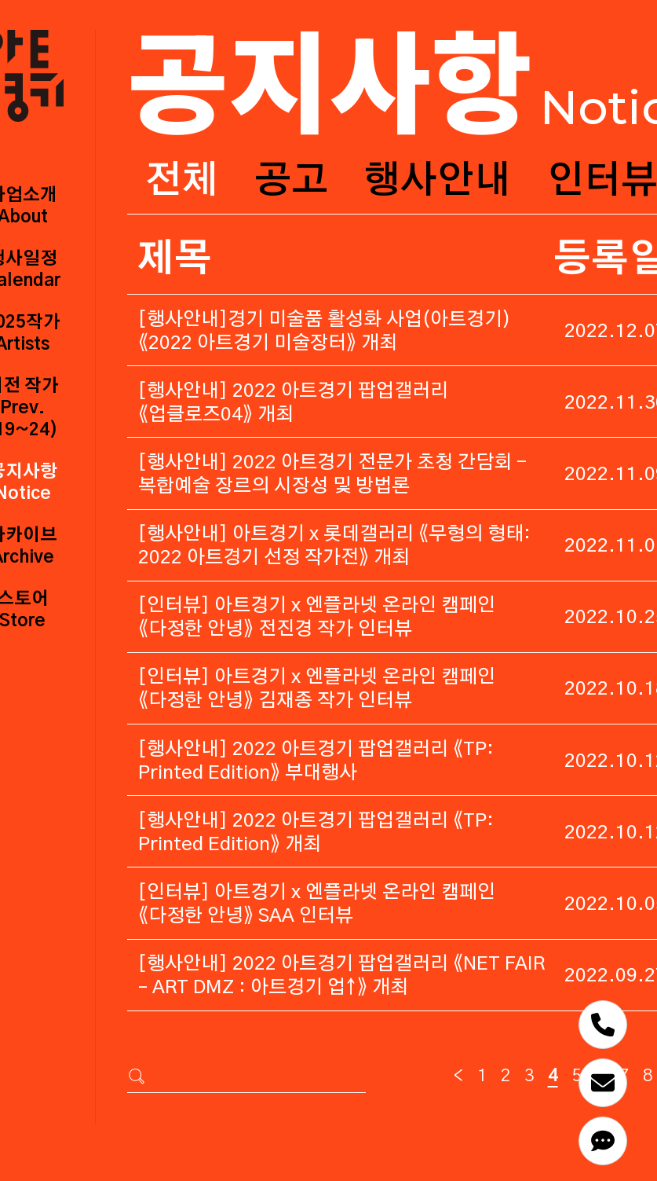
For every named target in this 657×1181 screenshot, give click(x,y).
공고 (291, 181)
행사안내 (437, 181)
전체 (181, 181)
